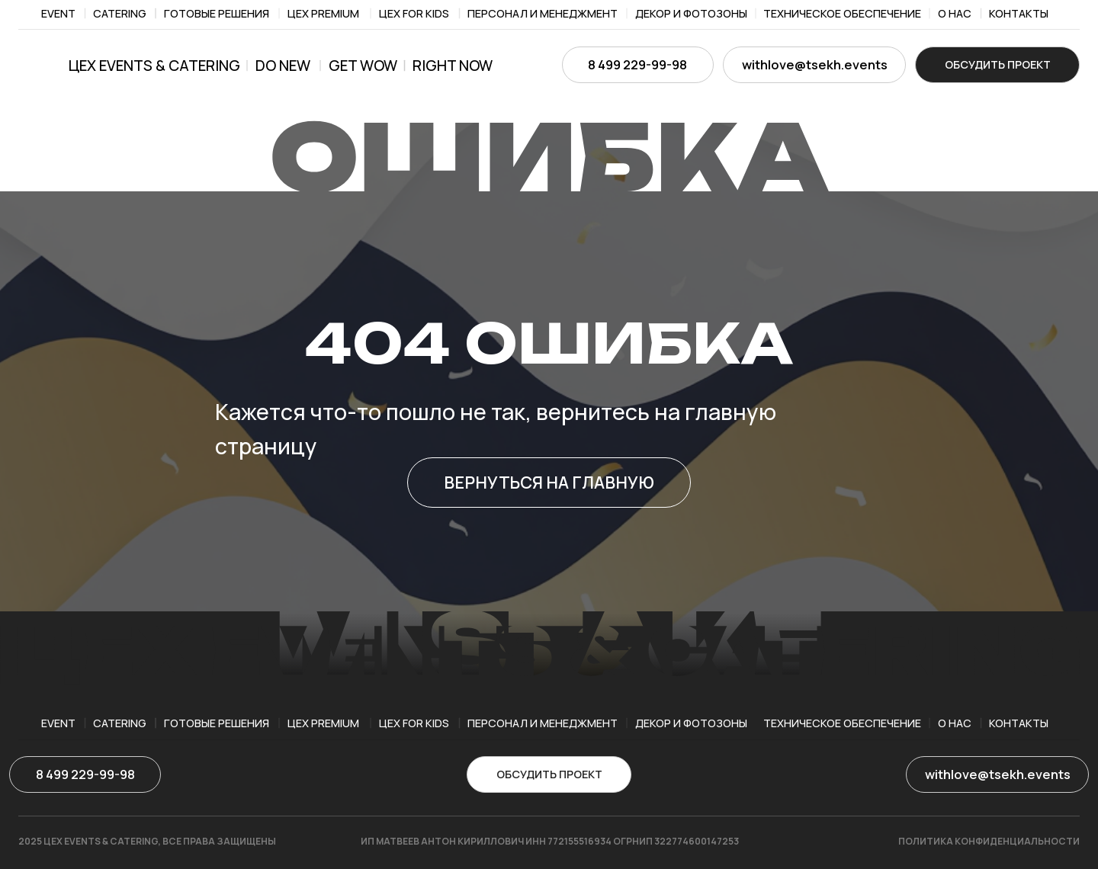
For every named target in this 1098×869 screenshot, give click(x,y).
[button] (997, 64)
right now (453, 65)
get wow (363, 65)
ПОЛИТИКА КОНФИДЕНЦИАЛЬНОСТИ (989, 841)
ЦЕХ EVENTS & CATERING (154, 65)
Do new (282, 65)
